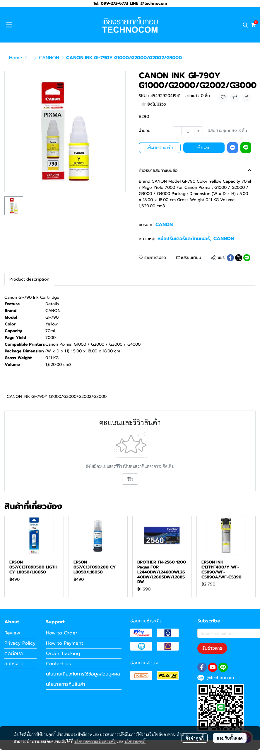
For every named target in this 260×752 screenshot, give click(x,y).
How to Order (61, 632)
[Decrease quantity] (177, 131)
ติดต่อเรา (13, 653)
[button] (245, 25)
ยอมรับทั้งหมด (230, 738)
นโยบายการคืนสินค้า (65, 684)
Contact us (58, 663)
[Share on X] (238, 257)
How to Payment (64, 643)
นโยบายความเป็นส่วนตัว (95, 741)
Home (15, 57)
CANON (164, 224)
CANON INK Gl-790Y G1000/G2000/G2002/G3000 (57, 396)
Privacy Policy (19, 643)
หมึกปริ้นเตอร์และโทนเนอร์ (184, 238)
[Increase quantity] (198, 131)
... (30, 57)
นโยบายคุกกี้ (135, 741)
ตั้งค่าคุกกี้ (194, 738)
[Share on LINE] (246, 257)
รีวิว (130, 479)
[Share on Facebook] (230, 257)
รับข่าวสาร (212, 648)
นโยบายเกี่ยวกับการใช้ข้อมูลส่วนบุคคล (83, 674)
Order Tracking (63, 653)
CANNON (49, 57)
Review (12, 632)
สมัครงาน (13, 663)
